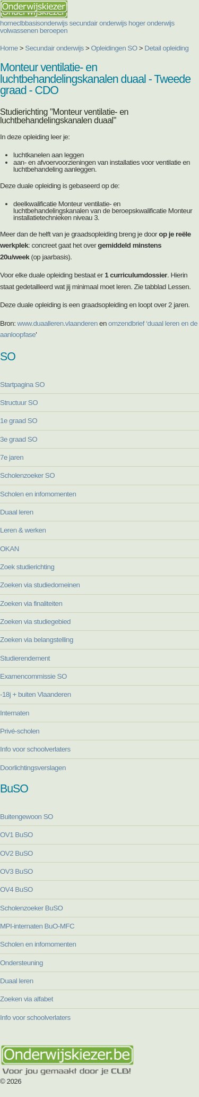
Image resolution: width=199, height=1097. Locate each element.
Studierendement (25, 658)
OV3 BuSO (16, 871)
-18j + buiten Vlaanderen (35, 694)
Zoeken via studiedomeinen (40, 585)
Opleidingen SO (114, 48)
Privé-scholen (19, 731)
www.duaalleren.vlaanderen (58, 323)
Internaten (14, 713)
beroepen (53, 31)
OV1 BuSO (16, 835)
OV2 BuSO (16, 853)
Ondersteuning (21, 963)
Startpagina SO (22, 385)
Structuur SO (19, 403)
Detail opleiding (166, 48)
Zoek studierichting (27, 567)
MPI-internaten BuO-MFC (37, 926)
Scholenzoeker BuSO (31, 908)
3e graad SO (18, 439)
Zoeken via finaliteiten (31, 603)
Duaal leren (16, 512)
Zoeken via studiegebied (35, 622)
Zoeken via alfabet (26, 999)
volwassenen (19, 31)
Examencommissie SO (33, 676)
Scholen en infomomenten (38, 494)
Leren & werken (23, 530)
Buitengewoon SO (26, 817)
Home (9, 48)
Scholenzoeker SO (27, 475)
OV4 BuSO (16, 889)
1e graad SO (18, 421)
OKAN (9, 549)
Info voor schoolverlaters (35, 749)
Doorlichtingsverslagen (33, 768)
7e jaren (11, 457)
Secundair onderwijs (54, 48)
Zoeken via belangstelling (36, 640)
